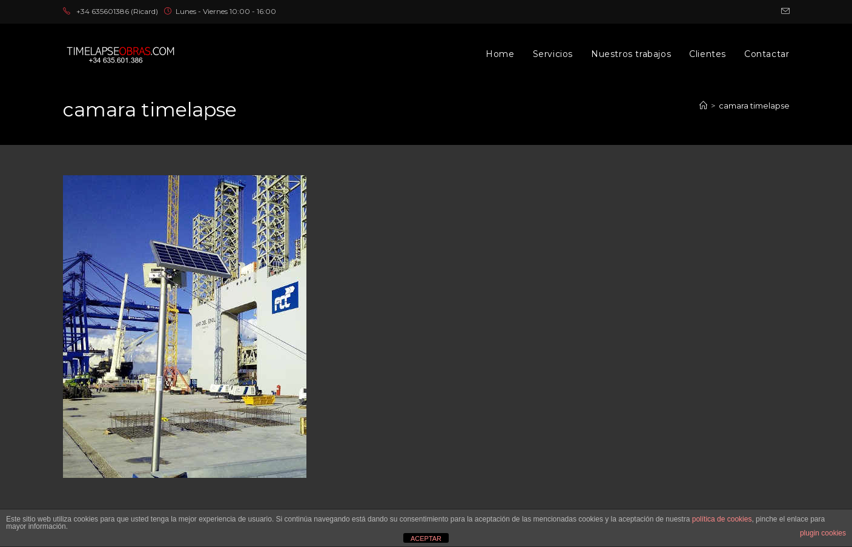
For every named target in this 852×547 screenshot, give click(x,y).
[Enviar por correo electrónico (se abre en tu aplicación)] (784, 11)
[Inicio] (703, 105)
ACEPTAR (426, 538)
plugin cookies (823, 533)
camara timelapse (754, 105)
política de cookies (722, 519)
